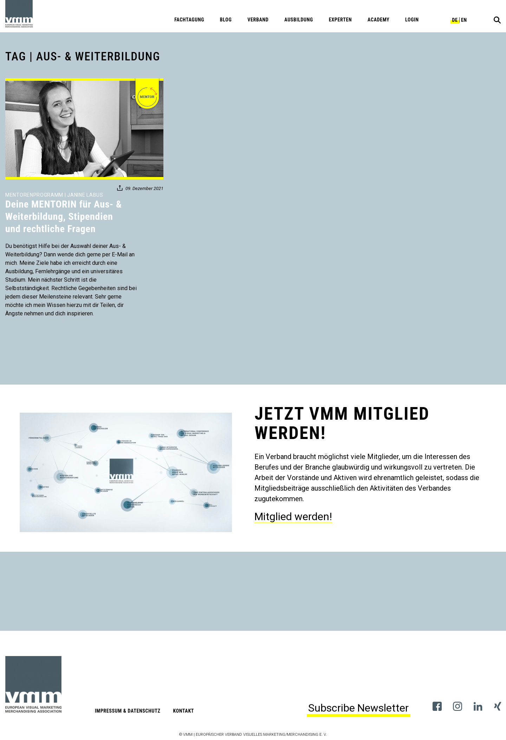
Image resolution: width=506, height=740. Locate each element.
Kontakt (183, 711)
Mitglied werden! (293, 516)
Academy (378, 19)
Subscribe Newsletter (358, 708)
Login (412, 19)
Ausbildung (298, 19)
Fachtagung (189, 19)
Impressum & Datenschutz (128, 711)
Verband (257, 19)
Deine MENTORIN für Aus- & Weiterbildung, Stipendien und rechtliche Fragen (63, 216)
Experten (340, 19)
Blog (226, 19)
